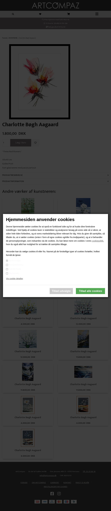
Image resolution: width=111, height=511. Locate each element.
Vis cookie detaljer (14, 279)
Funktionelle (15, 269)
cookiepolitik (97, 241)
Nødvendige (15, 260)
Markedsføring (16, 265)
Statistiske (14, 273)
